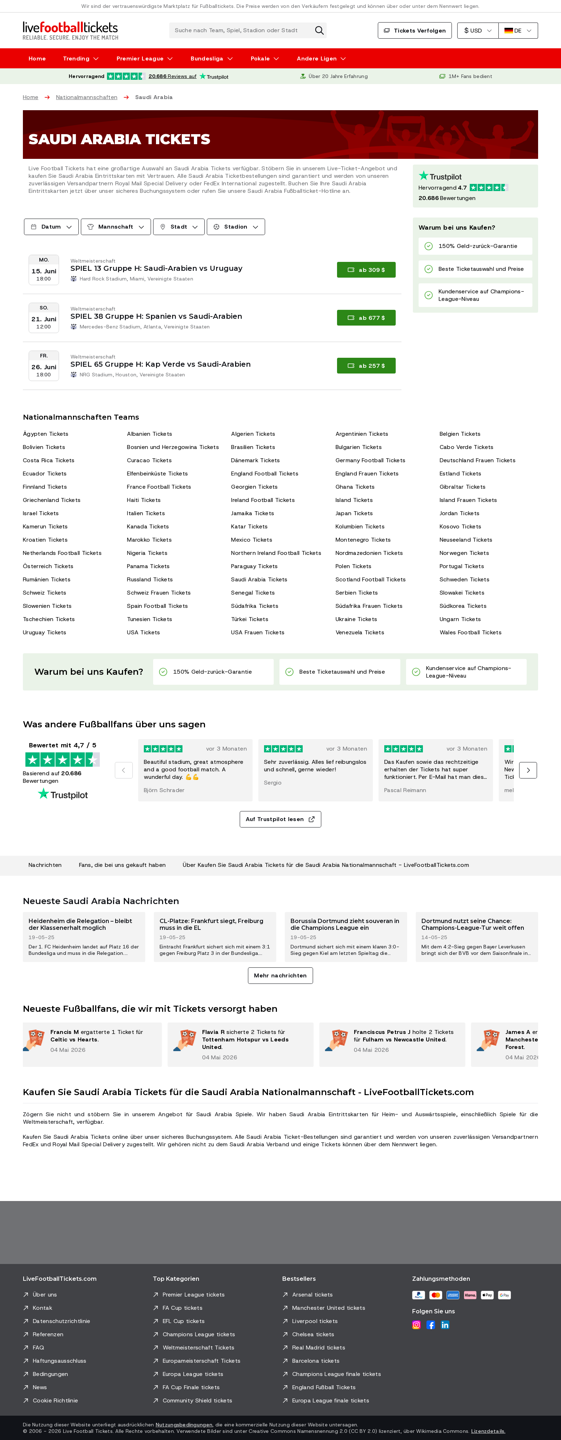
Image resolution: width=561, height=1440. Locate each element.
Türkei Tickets (249, 619)
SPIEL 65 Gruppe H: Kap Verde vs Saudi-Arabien (160, 364)
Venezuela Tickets (360, 632)
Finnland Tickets (45, 486)
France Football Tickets (159, 486)
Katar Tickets (249, 526)
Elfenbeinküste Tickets (157, 473)
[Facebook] (430, 1325)
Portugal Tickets (462, 566)
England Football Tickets (264, 473)
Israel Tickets (41, 513)
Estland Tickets (461, 473)
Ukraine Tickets (356, 619)
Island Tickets (354, 500)
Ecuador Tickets (45, 473)
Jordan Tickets (459, 513)
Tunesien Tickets (149, 619)
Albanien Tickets (149, 434)
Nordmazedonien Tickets (369, 553)
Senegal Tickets (253, 592)
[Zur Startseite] (70, 30)
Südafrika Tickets (254, 606)
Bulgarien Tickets (359, 447)
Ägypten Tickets (46, 434)
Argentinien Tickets (362, 434)
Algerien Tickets (253, 434)
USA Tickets (143, 632)
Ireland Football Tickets (263, 500)
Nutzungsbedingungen (184, 1424)
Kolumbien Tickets (360, 526)
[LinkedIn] (445, 1325)
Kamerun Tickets (45, 526)
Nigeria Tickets (147, 553)
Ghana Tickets (355, 486)
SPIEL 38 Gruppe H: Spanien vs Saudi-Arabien (156, 316)
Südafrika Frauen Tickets (369, 606)
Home (37, 58)
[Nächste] (528, 770)
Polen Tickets (354, 566)
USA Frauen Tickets (257, 632)
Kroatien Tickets (45, 539)
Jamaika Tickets (252, 513)
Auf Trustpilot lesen (280, 819)
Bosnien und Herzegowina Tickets (173, 447)
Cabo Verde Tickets (467, 447)
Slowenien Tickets (47, 606)
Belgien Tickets (460, 434)
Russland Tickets (150, 579)
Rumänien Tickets (46, 579)
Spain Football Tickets (157, 606)
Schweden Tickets (464, 579)
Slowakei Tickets (462, 592)
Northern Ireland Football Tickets (276, 553)
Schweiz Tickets (45, 592)
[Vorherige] (123, 770)
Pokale (260, 58)
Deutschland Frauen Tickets (478, 460)
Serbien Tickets (357, 592)
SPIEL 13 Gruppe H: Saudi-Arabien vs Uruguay (156, 268)
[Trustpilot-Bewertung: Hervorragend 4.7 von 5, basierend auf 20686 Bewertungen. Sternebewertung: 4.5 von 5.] (475, 186)
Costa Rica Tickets (49, 460)
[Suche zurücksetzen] (319, 30)
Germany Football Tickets (371, 460)
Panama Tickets (148, 566)
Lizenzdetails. (488, 1431)
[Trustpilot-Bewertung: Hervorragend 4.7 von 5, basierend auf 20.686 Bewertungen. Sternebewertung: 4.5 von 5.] (148, 76)
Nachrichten (45, 865)
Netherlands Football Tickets (62, 553)
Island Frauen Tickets (468, 500)
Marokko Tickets (149, 539)
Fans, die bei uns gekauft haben (122, 865)
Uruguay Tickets (45, 632)
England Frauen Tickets (367, 473)
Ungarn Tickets (460, 619)
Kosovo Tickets (460, 526)
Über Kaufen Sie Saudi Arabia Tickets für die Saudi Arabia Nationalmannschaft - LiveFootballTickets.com (326, 865)
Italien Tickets (146, 513)
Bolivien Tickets (44, 447)
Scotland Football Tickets (371, 579)
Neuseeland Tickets (466, 539)
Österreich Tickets (48, 566)
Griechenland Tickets (52, 500)
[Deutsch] (518, 30)
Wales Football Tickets (471, 632)
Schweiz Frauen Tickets (159, 592)
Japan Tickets (354, 513)
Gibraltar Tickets (463, 486)
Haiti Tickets (144, 500)
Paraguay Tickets (254, 566)
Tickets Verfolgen (415, 30)
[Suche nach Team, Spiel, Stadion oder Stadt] (248, 30)
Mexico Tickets (251, 539)
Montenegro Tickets (363, 539)
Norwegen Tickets (464, 553)
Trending (76, 58)
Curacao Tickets (149, 460)
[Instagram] (416, 1325)
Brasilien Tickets (253, 447)
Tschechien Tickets (49, 619)
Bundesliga (207, 58)
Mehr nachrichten (280, 975)
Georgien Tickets (254, 486)
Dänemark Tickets (255, 460)
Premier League (140, 58)
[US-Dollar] (478, 30)
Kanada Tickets (148, 526)
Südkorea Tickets (463, 606)
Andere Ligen (317, 58)
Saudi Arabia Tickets (259, 579)
